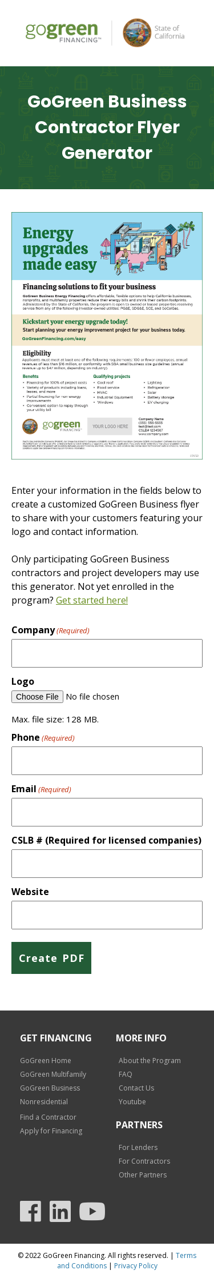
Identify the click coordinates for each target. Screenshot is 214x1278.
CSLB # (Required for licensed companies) (106, 840)
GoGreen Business (50, 1088)
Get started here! (92, 600)
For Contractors (144, 1161)
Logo (22, 681)
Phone (43, 737)
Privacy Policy (136, 1266)
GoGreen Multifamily (53, 1074)
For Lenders (138, 1147)
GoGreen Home (45, 1060)
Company (50, 629)
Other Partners (143, 1175)
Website (30, 891)
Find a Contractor (48, 1117)
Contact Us (136, 1088)
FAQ (125, 1074)
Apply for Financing (51, 1131)
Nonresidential (44, 1102)
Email (41, 788)
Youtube (132, 1102)
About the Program (150, 1060)
